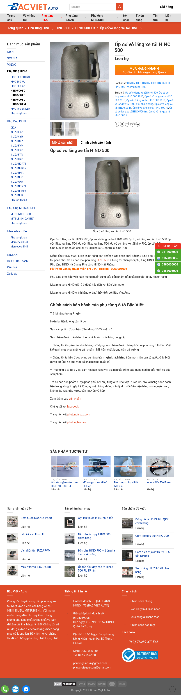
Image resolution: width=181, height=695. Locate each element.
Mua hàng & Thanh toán (144, 617)
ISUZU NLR (17, 177)
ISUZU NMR (17, 172)
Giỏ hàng (164, 7)
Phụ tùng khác (19, 113)
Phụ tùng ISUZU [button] (76, 18)
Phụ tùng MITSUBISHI (21, 208)
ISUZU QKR (17, 181)
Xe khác (12, 273)
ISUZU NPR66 (18, 190)
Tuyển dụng (140, 18)
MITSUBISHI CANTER (22, 218)
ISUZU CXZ (17, 141)
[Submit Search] (119, 6)
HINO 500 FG (18, 95)
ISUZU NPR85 (18, 168)
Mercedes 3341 (19, 242)
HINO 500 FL (18, 99)
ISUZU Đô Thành (17, 261)
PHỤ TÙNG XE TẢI (142, 642)
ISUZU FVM (17, 145)
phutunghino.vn (76, 422)
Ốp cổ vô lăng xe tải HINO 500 (141, 92)
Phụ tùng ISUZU (17, 121)
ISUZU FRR (17, 159)
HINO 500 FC (18, 90)
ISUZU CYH (17, 136)
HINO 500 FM (18, 104)
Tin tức (155, 18)
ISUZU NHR (17, 195)
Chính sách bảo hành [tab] (96, 143)
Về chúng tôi (29, 18)
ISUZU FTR (17, 154)
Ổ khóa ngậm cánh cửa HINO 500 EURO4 (64, 484)
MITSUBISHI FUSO (21, 214)
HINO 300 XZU (18, 86)
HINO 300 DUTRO (20, 77)
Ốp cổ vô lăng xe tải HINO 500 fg (150, 107)
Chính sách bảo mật (142, 625)
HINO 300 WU (18, 81)
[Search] (96, 6)
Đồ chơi (126, 18)
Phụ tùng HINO (17, 71)
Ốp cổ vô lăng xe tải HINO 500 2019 (145, 100)
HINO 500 (102, 260)
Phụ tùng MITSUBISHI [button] (105, 18)
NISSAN (12, 254)
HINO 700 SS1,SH (20, 108)
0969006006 (170, 258)
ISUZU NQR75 (18, 163)
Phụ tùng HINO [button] (52, 18)
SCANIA (12, 58)
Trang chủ (11, 18)
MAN (10, 52)
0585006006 (170, 264)
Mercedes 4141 (19, 246)
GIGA (13, 127)
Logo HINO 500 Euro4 (158, 482)
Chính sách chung (141, 601)
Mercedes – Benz (18, 231)
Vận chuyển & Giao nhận (145, 609)
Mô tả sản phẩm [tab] (63, 143)
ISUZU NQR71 (18, 186)
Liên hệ (168, 18)
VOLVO (11, 64)
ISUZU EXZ (17, 132)
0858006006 (170, 271)
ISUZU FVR (17, 150)
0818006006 (170, 252)
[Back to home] (33, 6)
